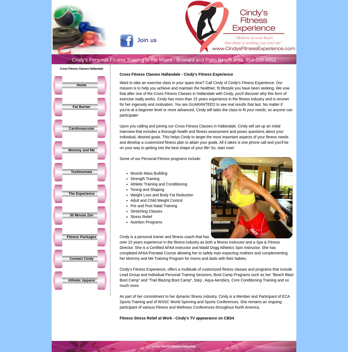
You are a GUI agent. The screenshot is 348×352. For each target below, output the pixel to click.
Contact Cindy (82, 259)
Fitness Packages (81, 237)
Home (81, 85)
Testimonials (81, 172)
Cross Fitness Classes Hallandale (174, 346)
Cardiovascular (81, 128)
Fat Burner (82, 107)
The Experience (82, 193)
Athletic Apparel (81, 280)
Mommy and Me (81, 150)
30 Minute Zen (82, 215)
